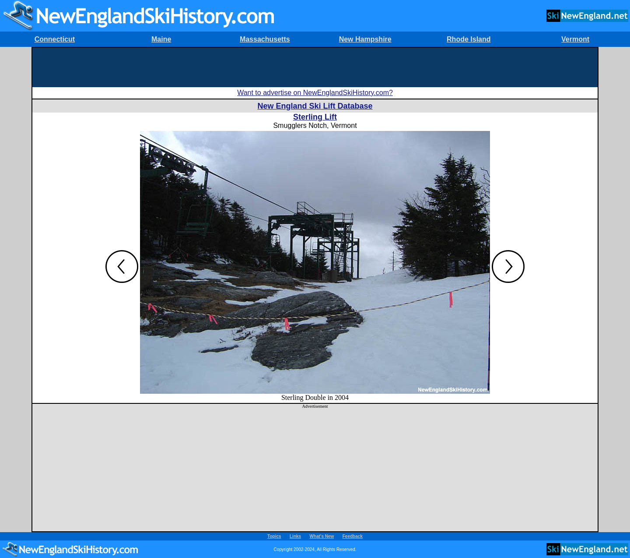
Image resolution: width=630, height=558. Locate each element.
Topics (274, 536)
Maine (161, 39)
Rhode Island (468, 39)
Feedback (353, 536)
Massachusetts (265, 39)
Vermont (575, 39)
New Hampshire (365, 39)
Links (295, 536)
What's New (322, 536)
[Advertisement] (315, 67)
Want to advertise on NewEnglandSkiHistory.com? (315, 92)
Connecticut (55, 39)
